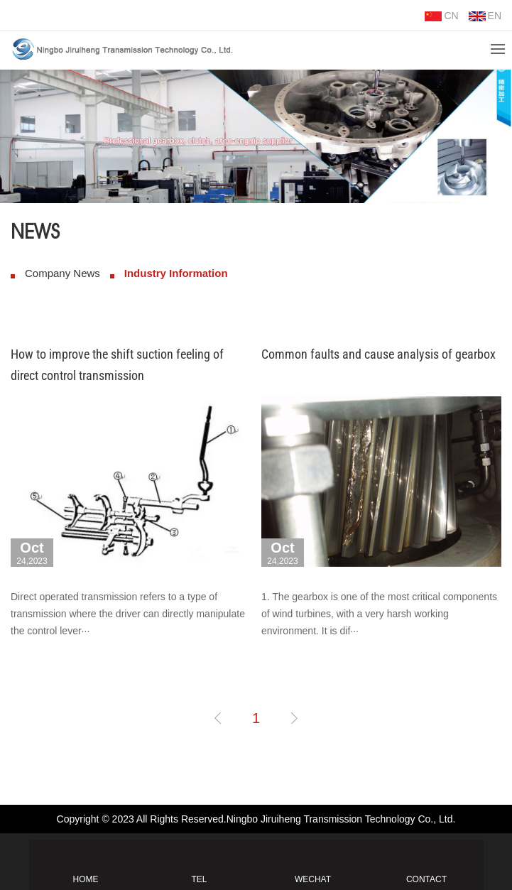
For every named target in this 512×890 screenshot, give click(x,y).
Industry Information (176, 273)
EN (485, 15)
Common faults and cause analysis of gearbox (378, 354)
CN (441, 15)
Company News (62, 273)
